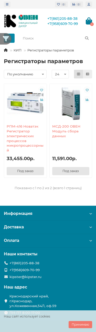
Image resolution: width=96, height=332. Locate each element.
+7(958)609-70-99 (62, 24)
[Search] (56, 38)
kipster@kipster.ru (25, 277)
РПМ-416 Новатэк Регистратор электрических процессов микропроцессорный (25, 138)
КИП (18, 50)
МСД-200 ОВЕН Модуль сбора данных (66, 131)
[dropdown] (7, 4)
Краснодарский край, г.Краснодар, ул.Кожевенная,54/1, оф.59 (32, 301)
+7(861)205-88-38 (62, 19)
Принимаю (80, 324)
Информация (48, 213)
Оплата (48, 240)
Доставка (48, 227)
